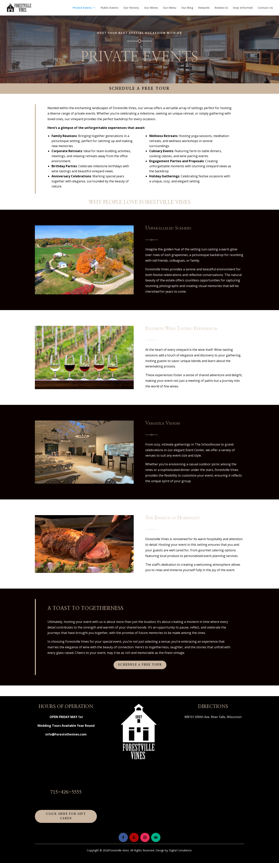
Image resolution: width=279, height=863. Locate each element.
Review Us (221, 7)
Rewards (204, 7)
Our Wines (151, 7)
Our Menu (169, 7)
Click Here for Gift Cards (66, 816)
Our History (131, 7)
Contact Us (265, 7)
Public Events (109, 7)
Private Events (82, 7)
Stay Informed (243, 7)
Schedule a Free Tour (139, 89)
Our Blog (187, 7)
